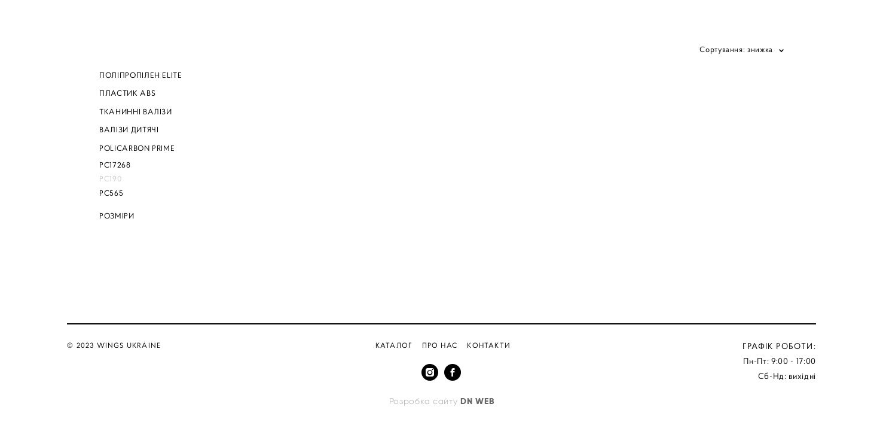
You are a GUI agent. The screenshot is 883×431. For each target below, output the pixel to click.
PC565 (111, 193)
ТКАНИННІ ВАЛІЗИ (135, 112)
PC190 (110, 179)
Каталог (394, 345)
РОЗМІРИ (117, 216)
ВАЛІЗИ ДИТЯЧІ (128, 130)
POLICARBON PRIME (137, 148)
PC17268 (115, 165)
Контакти (489, 345)
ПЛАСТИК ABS (127, 93)
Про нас (440, 345)
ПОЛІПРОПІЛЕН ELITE (140, 75)
